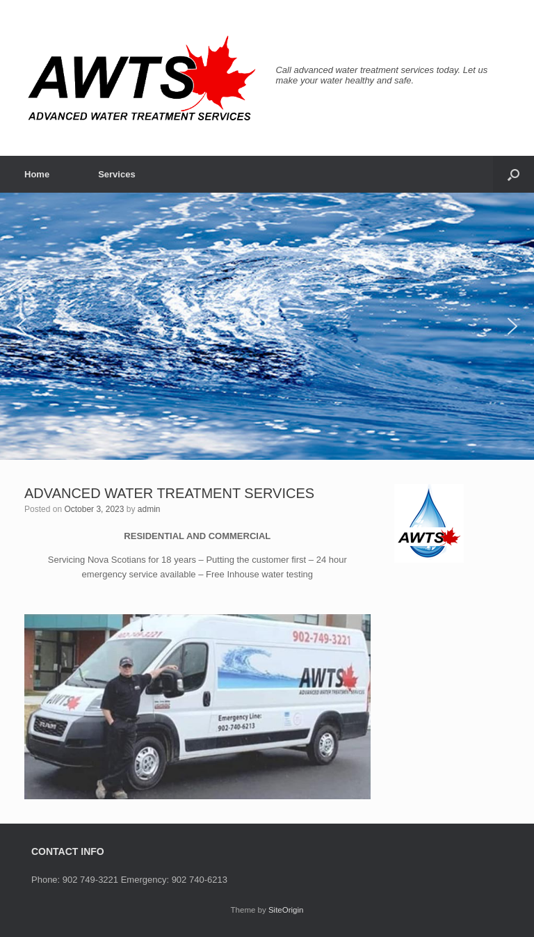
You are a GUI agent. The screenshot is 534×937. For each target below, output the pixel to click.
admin (149, 509)
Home (36, 174)
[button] (513, 174)
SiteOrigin (286, 910)
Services (117, 174)
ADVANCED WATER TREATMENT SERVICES (169, 493)
